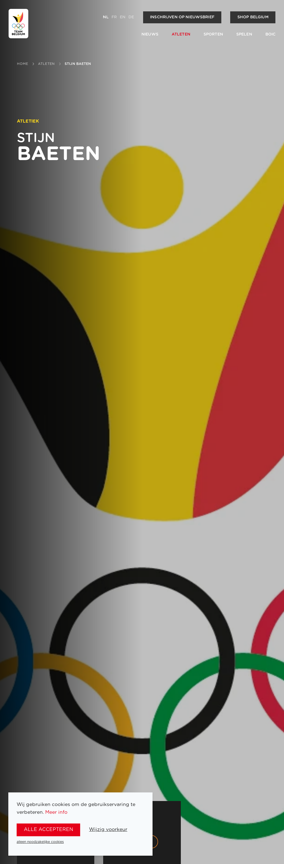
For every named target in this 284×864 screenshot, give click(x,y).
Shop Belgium (252, 17)
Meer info (56, 812)
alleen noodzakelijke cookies (40, 841)
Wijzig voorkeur (108, 829)
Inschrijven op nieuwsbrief (182, 17)
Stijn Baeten (78, 63)
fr (114, 17)
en (122, 17)
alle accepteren (48, 829)
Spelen (244, 34)
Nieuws (149, 34)
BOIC (270, 34)
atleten (46, 63)
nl (105, 17)
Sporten (213, 34)
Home (22, 63)
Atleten (181, 34)
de (131, 17)
